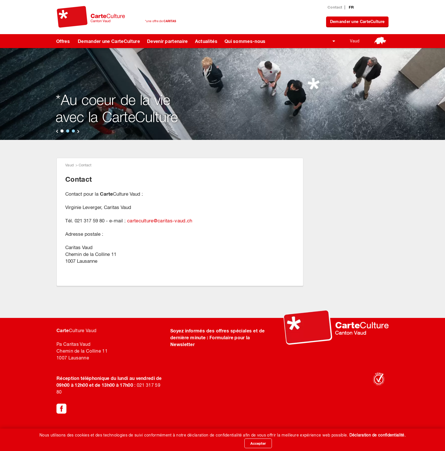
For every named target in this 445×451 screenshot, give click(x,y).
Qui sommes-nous (245, 41)
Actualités (206, 41)
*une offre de (160, 21)
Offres (63, 41)
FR (351, 7)
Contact (335, 7)
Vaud (354, 41)
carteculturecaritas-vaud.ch (159, 221)
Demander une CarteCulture (357, 21)
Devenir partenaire (167, 41)
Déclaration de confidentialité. (377, 435)
